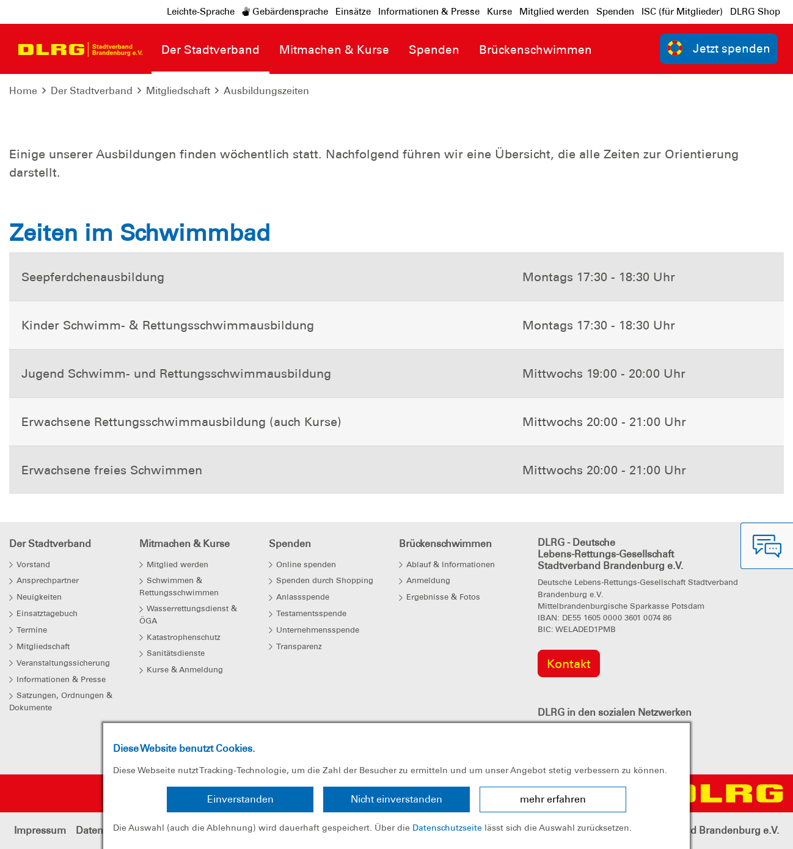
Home (23, 91)
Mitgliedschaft (178, 91)
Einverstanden (240, 799)
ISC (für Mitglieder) (682, 11)
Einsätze (353, 11)
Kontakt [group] (569, 663)
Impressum (40, 830)
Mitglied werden (554, 11)
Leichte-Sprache (201, 11)
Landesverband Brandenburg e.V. (701, 830)
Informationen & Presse (429, 11)
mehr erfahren (553, 799)
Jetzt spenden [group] (719, 48)
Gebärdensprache (285, 11)
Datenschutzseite (447, 827)
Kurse (499, 11)
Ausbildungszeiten (266, 91)
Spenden (615, 11)
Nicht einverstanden (396, 799)
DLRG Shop (755, 11)
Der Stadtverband (92, 91)
